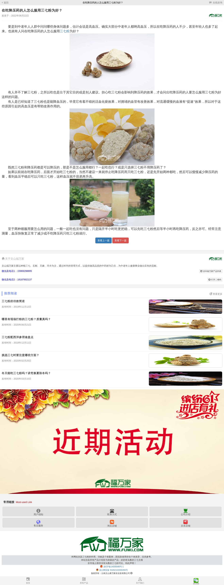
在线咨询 (215, 2)
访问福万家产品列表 (210, 271)
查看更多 (216, 294)
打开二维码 (215, 279)
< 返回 (5, 2)
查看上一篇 (103, 240)
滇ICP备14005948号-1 (113, 566)
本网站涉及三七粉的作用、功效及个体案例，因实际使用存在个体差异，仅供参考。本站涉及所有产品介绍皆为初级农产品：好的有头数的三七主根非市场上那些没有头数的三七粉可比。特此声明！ (112, 559)
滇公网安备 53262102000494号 (113, 570)
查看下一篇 (120, 240)
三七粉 (65, 31)
